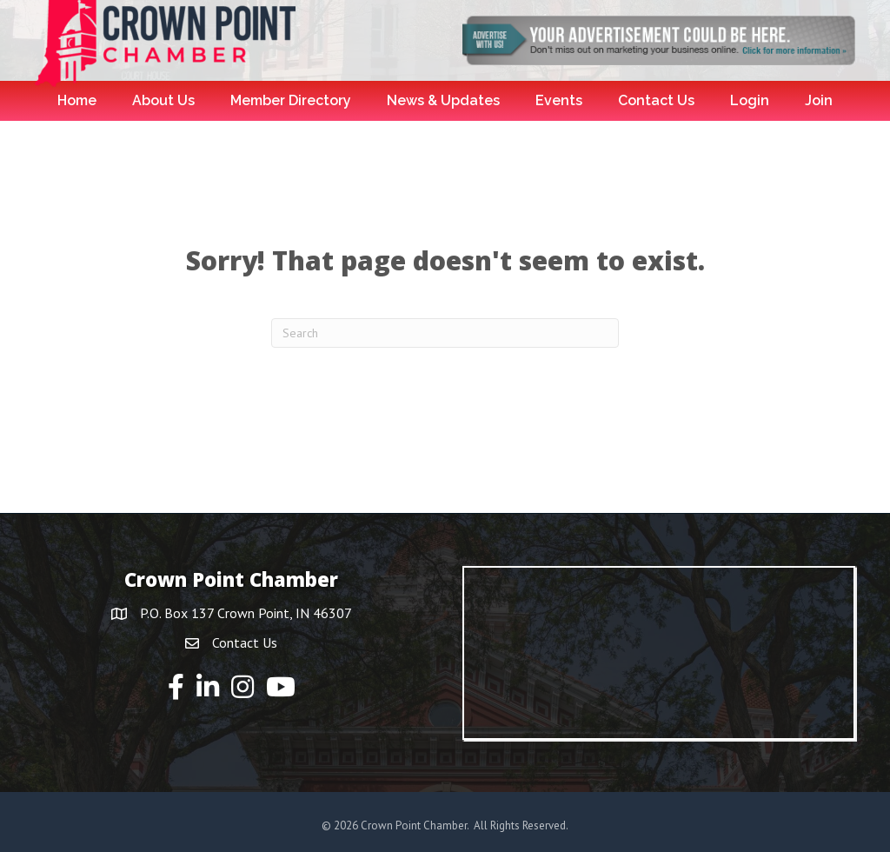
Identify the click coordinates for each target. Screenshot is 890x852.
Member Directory (290, 100)
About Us (163, 100)
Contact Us (656, 100)
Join (819, 100)
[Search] (445, 333)
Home (76, 100)
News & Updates (443, 100)
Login (749, 100)
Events (558, 100)
